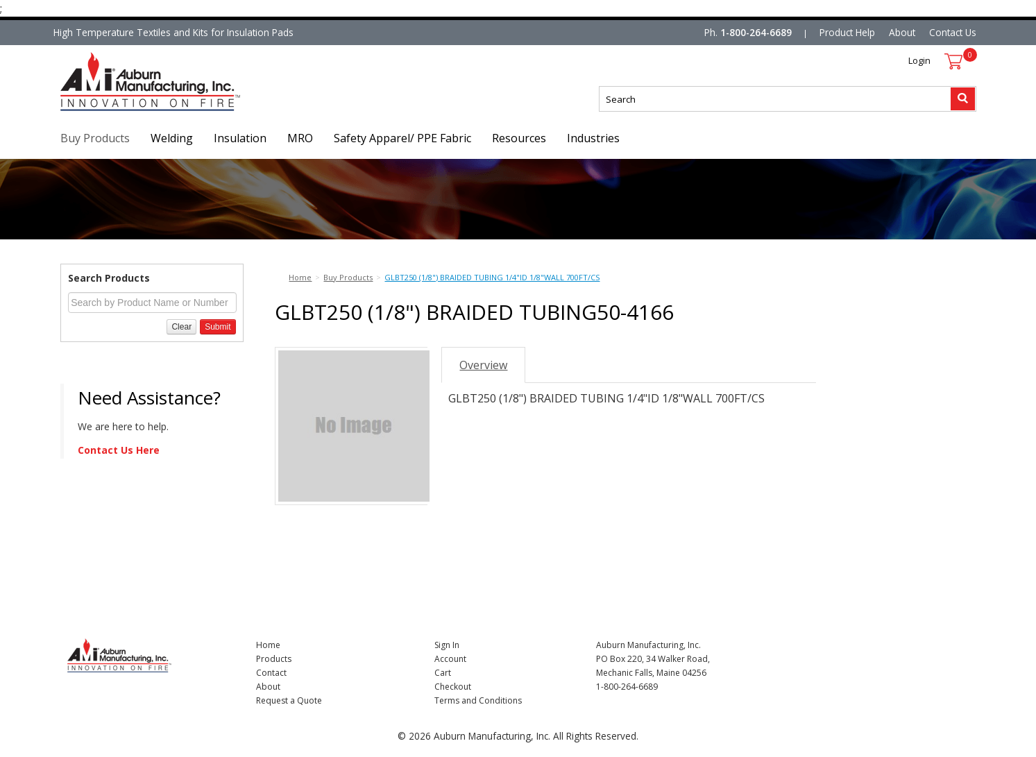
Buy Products (95, 138)
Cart (442, 673)
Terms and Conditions (478, 700)
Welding (172, 138)
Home (268, 645)
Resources (519, 138)
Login (919, 60)
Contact (271, 673)
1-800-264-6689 (756, 32)
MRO (300, 138)
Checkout (452, 686)
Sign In (446, 645)
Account (450, 659)
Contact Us (952, 32)
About (902, 32)
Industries (593, 138)
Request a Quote (289, 700)
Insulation (240, 138)
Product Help (847, 32)
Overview (483, 365)
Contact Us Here (119, 450)
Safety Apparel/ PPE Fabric (402, 138)
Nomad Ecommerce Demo (118, 110)
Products (273, 659)
